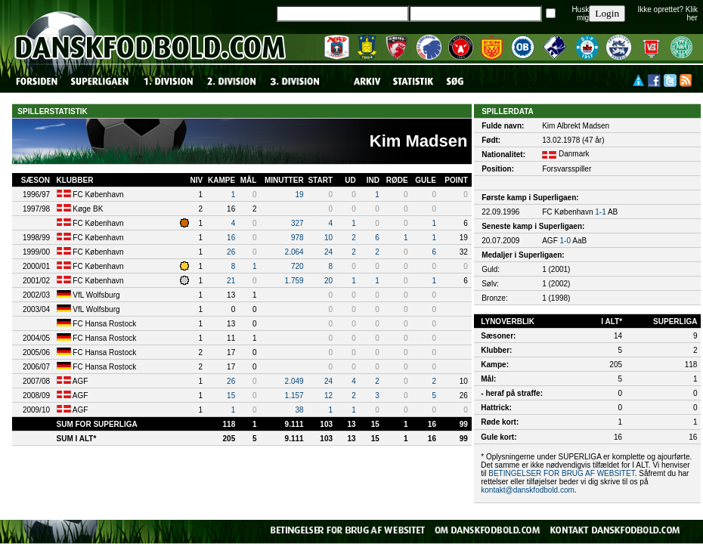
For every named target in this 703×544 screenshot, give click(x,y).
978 (297, 237)
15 (231, 395)
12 (328, 395)
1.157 (294, 395)
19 (300, 194)
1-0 (565, 240)
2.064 (294, 252)
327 (297, 223)
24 (328, 252)
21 (231, 281)
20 (328, 281)
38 (300, 410)
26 (231, 252)
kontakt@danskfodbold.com (527, 490)
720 (297, 266)
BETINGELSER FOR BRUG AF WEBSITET (561, 473)
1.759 (294, 281)
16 (231, 237)
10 (328, 237)
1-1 (600, 212)
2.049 (294, 381)
